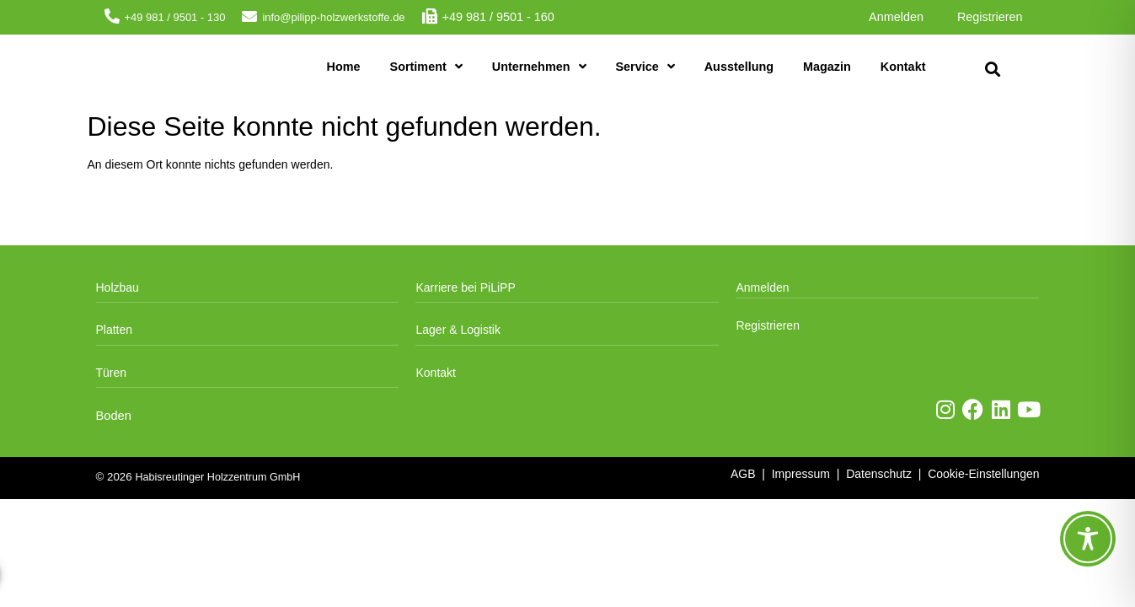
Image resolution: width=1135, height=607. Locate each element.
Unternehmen (539, 66)
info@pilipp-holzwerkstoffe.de (333, 17)
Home (344, 66)
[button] (993, 69)
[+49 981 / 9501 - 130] (112, 16)
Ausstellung (739, 66)
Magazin (827, 66)
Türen (111, 372)
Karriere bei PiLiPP (465, 287)
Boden (113, 415)
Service (645, 66)
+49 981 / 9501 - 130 (175, 17)
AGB (743, 474)
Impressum (801, 474)
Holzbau (117, 287)
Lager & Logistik (457, 329)
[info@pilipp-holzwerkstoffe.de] (249, 16)
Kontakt (903, 66)
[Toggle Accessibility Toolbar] (1088, 539)
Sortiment (426, 66)
